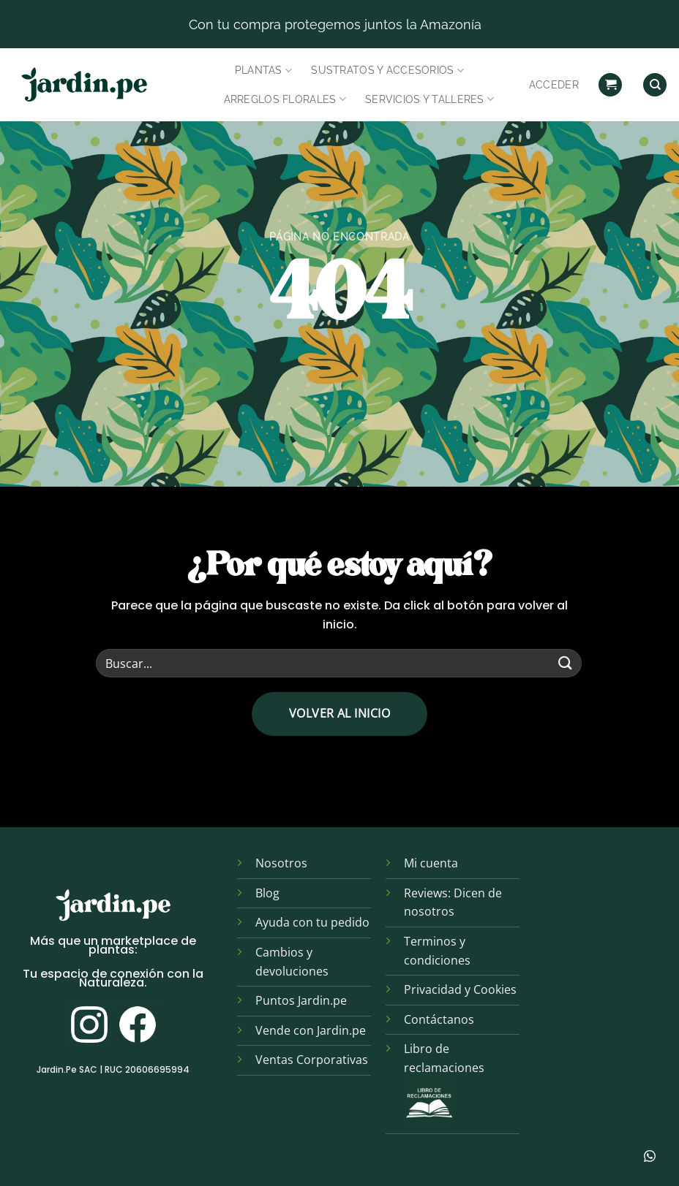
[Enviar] (565, 663)
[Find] (655, 85)
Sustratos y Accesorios (387, 70)
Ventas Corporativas (311, 1060)
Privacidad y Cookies (460, 989)
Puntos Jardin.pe (301, 1000)
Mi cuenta (431, 863)
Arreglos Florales (285, 99)
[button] (610, 85)
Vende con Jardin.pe (310, 1030)
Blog (267, 893)
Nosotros (281, 863)
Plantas (264, 70)
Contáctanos (439, 1019)
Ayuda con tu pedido (312, 922)
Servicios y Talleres (429, 99)
